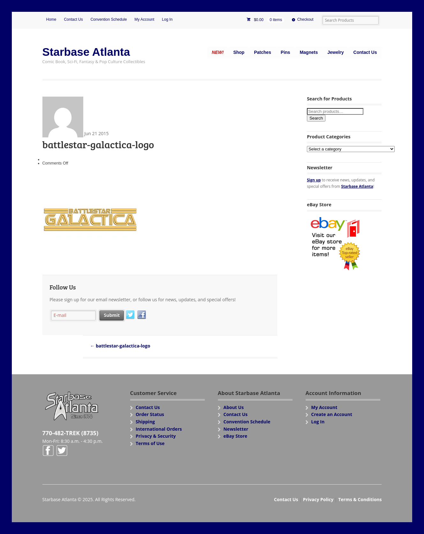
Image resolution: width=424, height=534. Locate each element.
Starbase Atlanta (86, 52)
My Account (144, 19)
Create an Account (331, 414)
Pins (285, 52)
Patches (262, 52)
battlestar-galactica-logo (120, 346)
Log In (167, 19)
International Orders (159, 429)
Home (51, 19)
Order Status (150, 414)
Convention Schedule (109, 19)
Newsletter (235, 429)
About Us (233, 407)
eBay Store (235, 436)
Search (316, 118)
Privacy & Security (156, 436)
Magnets (309, 52)
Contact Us (73, 19)
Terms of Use (150, 443)
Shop (238, 52)
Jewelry (335, 52)
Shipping (145, 422)
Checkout (305, 19)
